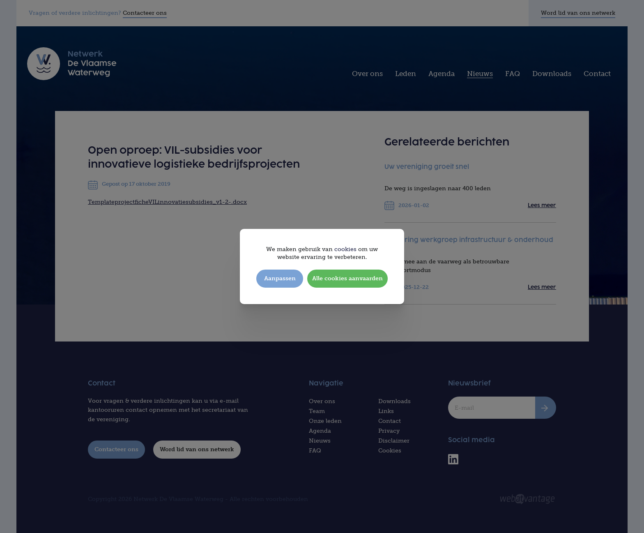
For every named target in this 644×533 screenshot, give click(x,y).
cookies (345, 249)
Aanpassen (280, 278)
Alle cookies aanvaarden (347, 278)
